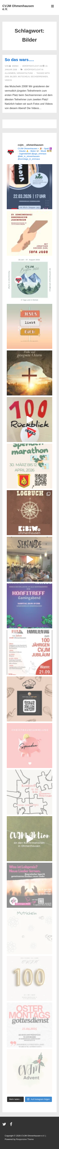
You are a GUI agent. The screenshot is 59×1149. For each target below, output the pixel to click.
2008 (7, 77)
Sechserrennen (39, 77)
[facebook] (11, 1125)
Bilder (13, 77)
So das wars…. (19, 59)
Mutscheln (24, 77)
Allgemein (10, 73)
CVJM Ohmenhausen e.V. (18, 7)
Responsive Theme (25, 1139)
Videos (8, 80)
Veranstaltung (25, 73)
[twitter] (5, 1125)
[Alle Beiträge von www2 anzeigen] (14, 66)
